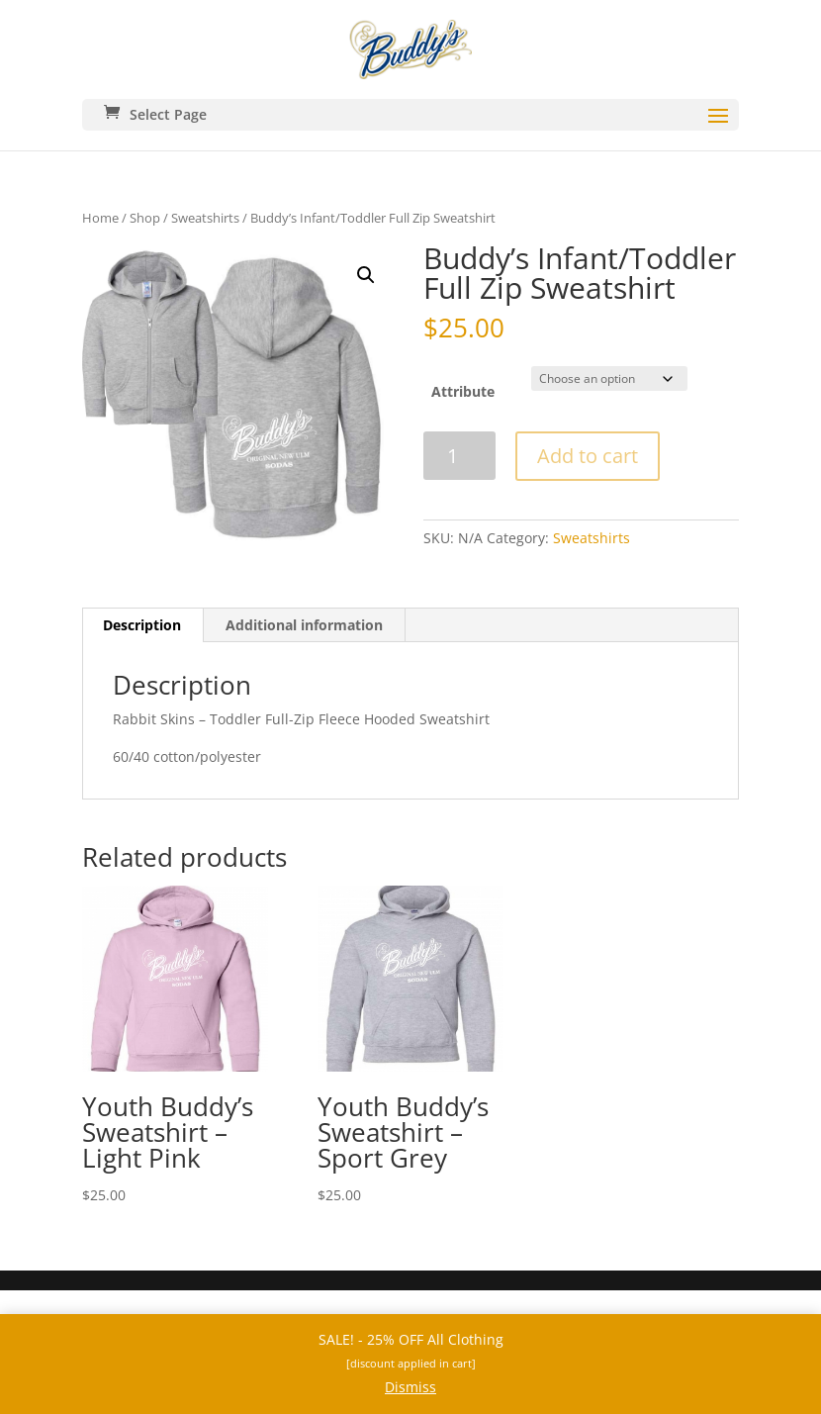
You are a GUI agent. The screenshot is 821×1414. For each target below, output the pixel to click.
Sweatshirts (205, 218)
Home (100, 218)
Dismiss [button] (410, 1386)
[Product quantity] (459, 455)
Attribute (463, 391)
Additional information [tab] (304, 624)
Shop (145, 218)
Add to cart (587, 455)
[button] (366, 275)
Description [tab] (142, 624)
